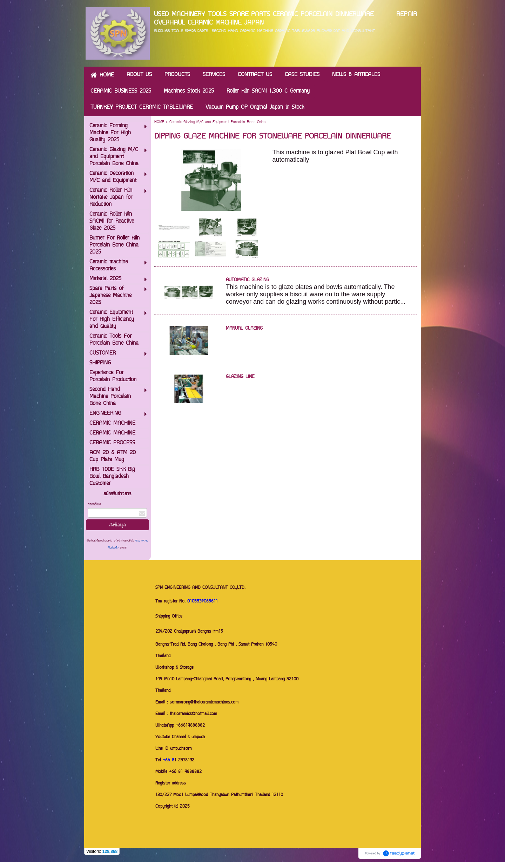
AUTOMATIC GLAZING (247, 280)
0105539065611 (202, 602)
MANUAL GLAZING (244, 328)
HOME (159, 122)
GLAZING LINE (240, 377)
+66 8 (168, 760)
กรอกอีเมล (94, 504)
